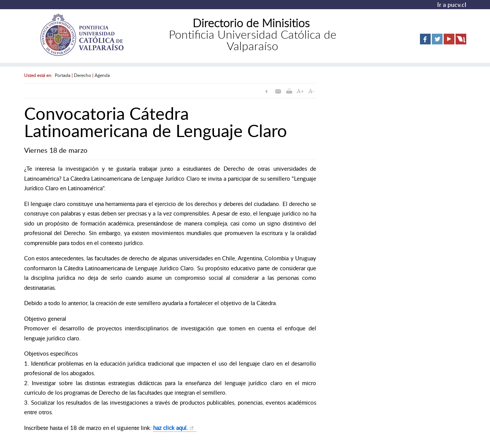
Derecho (82, 75)
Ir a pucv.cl (451, 4)
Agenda (102, 75)
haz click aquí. (170, 427)
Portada (62, 75)
